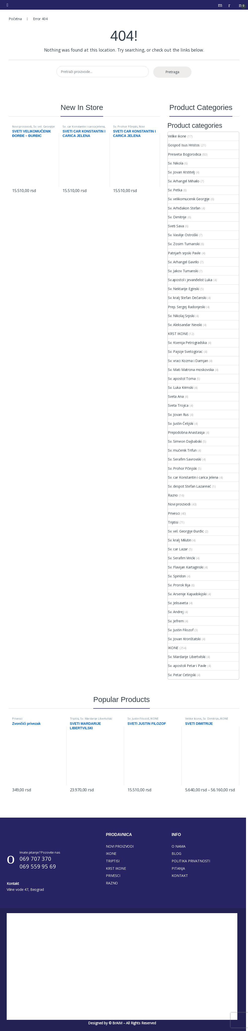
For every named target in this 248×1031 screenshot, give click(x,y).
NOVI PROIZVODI (120, 846)
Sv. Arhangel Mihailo (183, 181)
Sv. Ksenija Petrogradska (187, 342)
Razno (173, 495)
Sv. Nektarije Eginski (183, 288)
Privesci (174, 513)
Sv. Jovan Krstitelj (181, 172)
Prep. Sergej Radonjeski (186, 306)
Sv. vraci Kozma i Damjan (188, 360)
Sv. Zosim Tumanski (183, 243)
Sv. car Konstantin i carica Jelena (83, 126)
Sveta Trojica (178, 405)
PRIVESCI (113, 875)
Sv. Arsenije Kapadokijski (187, 594)
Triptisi (173, 522)
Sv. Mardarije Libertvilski (186, 656)
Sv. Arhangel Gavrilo (183, 262)
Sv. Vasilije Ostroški (183, 235)
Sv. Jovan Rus (178, 414)
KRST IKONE (178, 333)
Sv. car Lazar (178, 549)
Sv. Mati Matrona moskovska (191, 369)
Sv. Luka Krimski (180, 387)
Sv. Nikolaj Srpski (181, 315)
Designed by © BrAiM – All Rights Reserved (122, 1023)
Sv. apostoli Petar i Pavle (187, 665)
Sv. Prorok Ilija (179, 585)
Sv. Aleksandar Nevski (185, 324)
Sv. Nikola (175, 163)
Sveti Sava (176, 226)
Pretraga (172, 71)
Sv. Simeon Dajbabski (185, 441)
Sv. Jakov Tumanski (183, 270)
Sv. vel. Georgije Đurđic (33, 128)
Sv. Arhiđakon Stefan (184, 208)
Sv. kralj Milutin (179, 540)
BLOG (176, 853)
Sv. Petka (175, 190)
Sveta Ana (176, 396)
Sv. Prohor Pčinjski (125, 126)
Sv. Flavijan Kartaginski (185, 567)
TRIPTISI (113, 861)
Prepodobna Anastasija (186, 432)
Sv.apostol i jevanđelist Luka (190, 279)
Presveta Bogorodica (184, 154)
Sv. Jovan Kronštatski (184, 638)
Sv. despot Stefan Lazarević (189, 486)
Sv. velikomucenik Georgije (189, 199)
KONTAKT (180, 875)
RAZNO (112, 883)
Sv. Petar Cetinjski (182, 674)
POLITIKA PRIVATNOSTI (191, 861)
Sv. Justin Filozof (180, 630)
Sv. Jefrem (176, 621)
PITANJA (178, 868)
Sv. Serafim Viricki (181, 558)
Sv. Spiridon (177, 576)
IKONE (173, 647)
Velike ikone (177, 136)
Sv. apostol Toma (182, 378)
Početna (15, 18)
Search (220, 5)
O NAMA (179, 846)
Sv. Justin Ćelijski (180, 423)
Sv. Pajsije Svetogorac (185, 351)
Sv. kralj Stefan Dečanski (187, 297)
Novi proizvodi (22, 126)
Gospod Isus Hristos (184, 145)
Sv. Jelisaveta (178, 602)
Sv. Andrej (176, 611)
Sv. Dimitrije (177, 217)
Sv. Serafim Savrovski (184, 459)
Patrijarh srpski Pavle (184, 253)
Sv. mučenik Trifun (182, 450)
